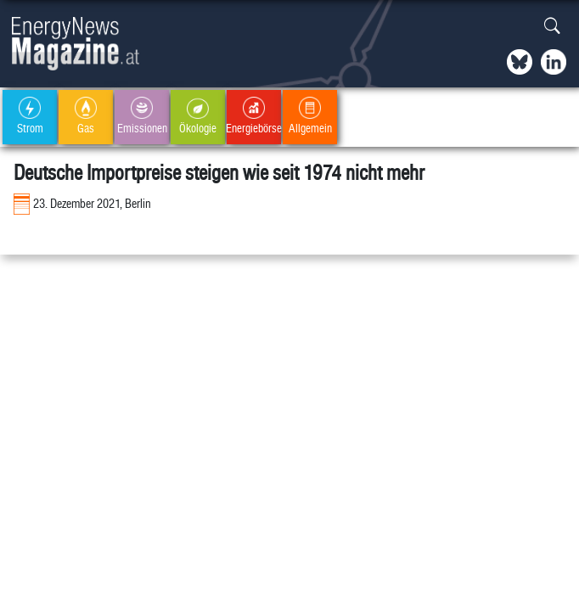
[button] (552, 26)
